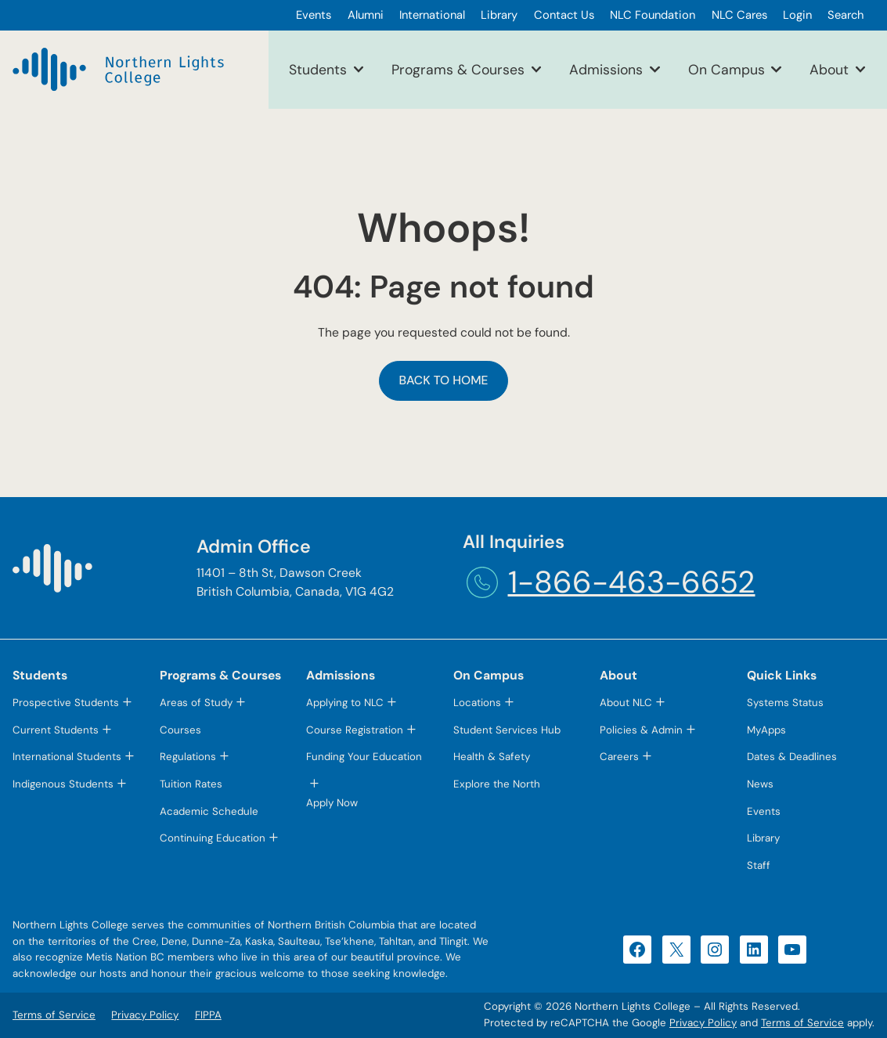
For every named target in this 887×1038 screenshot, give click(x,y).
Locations (477, 702)
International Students (67, 756)
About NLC (626, 702)
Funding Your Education (364, 756)
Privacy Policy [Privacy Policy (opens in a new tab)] (703, 1022)
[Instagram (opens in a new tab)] (715, 949)
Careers (619, 756)
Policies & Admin (641, 730)
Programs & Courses (458, 69)
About (829, 69)
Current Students (56, 730)
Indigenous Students (63, 784)
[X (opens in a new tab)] (676, 949)
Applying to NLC (345, 702)
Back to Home (443, 380)
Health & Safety (491, 756)
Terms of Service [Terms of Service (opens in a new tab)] (802, 1022)
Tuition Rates (191, 784)
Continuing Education (212, 838)
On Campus (726, 69)
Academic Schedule (209, 811)
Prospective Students (66, 702)
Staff (758, 865)
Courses (180, 730)
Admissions (606, 69)
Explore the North (496, 784)
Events (764, 811)
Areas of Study (196, 702)
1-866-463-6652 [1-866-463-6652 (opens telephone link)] (631, 582)
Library (763, 838)
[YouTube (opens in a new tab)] (792, 949)
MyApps (766, 730)
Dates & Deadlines (792, 756)
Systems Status (785, 702)
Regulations (188, 756)
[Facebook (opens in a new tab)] (637, 949)
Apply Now (332, 802)
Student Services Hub (507, 730)
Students (318, 69)
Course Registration (354, 730)
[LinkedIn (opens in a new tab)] (754, 949)
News (760, 784)
